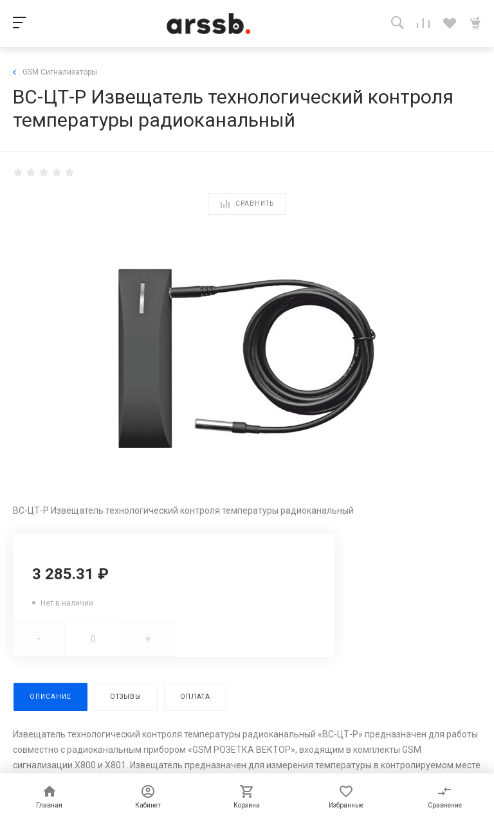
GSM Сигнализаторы (55, 72)
